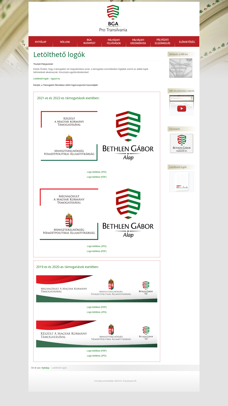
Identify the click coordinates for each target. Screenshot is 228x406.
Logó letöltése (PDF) (97, 177)
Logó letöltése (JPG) (96, 172)
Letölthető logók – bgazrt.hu (46, 78)
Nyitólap (45, 368)
